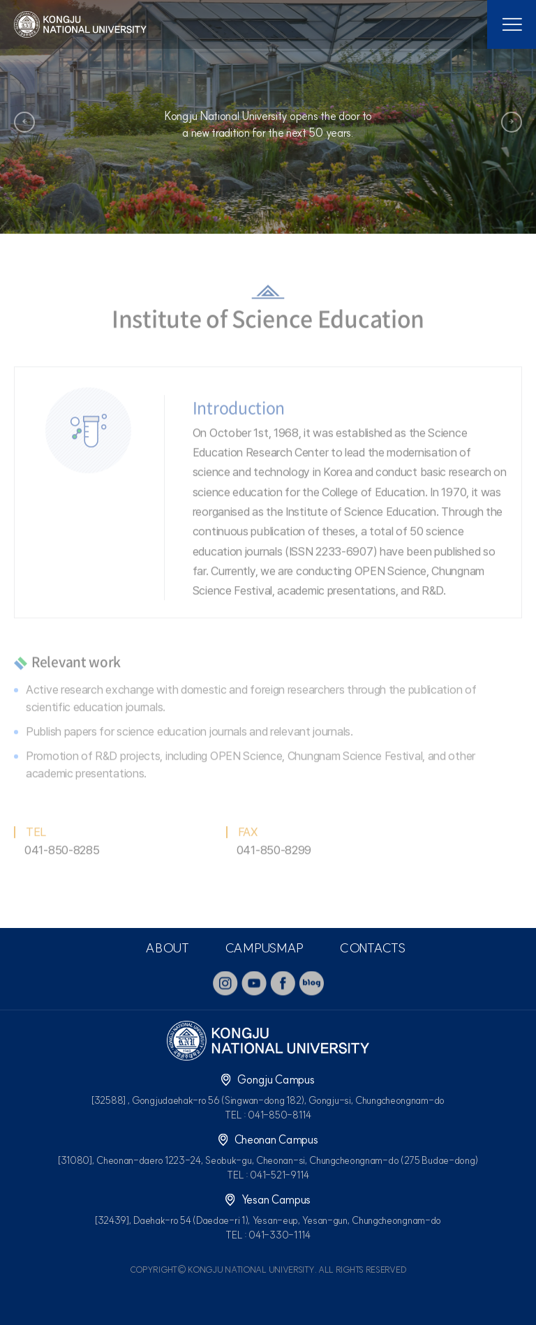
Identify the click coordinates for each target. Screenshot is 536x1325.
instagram (225, 983)
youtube (254, 983)
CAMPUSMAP (264, 948)
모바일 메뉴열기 (511, 24)
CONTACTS (372, 948)
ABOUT (167, 948)
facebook (282, 983)
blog (311, 983)
